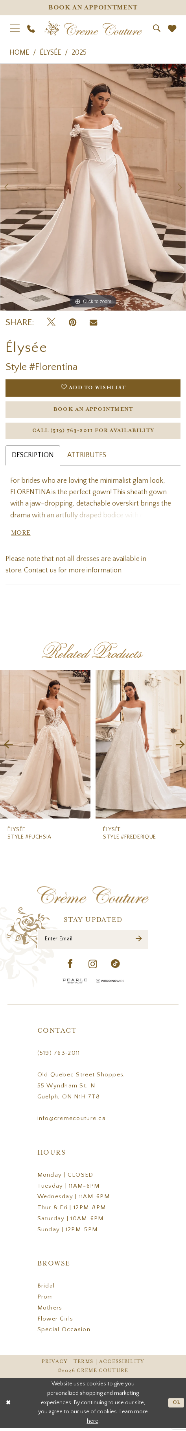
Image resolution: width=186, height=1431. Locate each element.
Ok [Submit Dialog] (176, 1406)
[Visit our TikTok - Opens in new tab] (115, 967)
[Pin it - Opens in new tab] (72, 323)
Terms (83, 1364)
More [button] (21, 535)
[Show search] (156, 28)
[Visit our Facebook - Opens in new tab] (70, 967)
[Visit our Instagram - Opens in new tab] (93, 967)
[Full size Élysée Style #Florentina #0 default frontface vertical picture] (93, 187)
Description (33, 457)
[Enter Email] (93, 942)
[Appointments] (93, 7)
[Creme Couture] (93, 28)
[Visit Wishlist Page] (172, 28)
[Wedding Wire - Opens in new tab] (110, 984)
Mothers (50, 1311)
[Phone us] (31, 29)
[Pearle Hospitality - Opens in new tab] (75, 983)
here (92, 1424)
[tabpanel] (93, 187)
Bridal (46, 1289)
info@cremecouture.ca (71, 1121)
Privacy (55, 1364)
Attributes (86, 457)
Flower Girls (55, 1321)
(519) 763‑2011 (58, 1055)
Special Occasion (63, 1332)
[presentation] (45, 747)
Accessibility (121, 1364)
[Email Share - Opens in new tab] (93, 323)
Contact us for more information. (73, 573)
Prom (45, 1300)
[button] (15, 28)
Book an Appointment (93, 411)
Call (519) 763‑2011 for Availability (93, 433)
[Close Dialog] (8, 1406)
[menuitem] (15, 28)
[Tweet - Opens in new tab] (51, 323)
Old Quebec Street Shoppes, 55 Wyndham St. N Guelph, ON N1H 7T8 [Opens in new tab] (81, 1088)
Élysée (50, 53)
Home (19, 53)
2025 (79, 53)
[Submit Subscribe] (139, 942)
